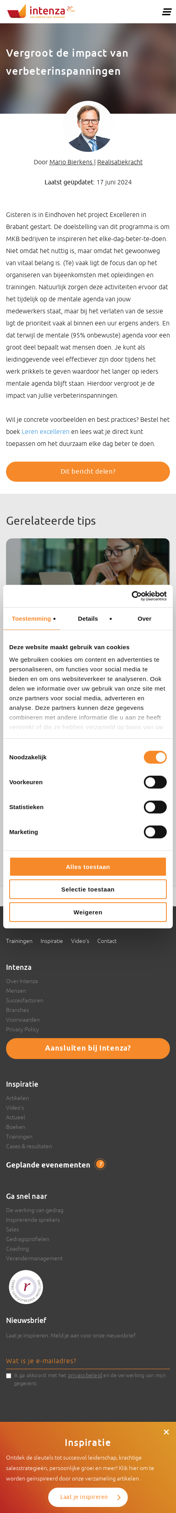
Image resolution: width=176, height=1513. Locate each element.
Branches (17, 1010)
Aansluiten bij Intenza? (88, 1048)
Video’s (80, 941)
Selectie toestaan (88, 889)
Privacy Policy (22, 1029)
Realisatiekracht (120, 162)
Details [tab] (88, 618)
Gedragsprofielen (27, 1239)
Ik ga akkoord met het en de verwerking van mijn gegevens (90, 1378)
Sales (12, 1229)
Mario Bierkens (71, 162)
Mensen (16, 991)
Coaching (17, 1248)
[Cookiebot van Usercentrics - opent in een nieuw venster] (131, 596)
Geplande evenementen (55, 1165)
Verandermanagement (34, 1258)
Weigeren (88, 911)
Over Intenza (22, 981)
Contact (107, 941)
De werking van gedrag (34, 1210)
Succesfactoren (24, 1000)
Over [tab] (144, 618)
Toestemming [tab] (31, 618)
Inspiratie (52, 941)
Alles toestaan (88, 866)
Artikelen (17, 1098)
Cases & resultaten (29, 1146)
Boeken (15, 1127)
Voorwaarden (23, 1019)
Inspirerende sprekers (33, 1220)
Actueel (15, 1117)
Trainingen (19, 941)
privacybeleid (85, 1375)
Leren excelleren (46, 431)
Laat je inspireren (84, 1497)
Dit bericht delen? (88, 472)
